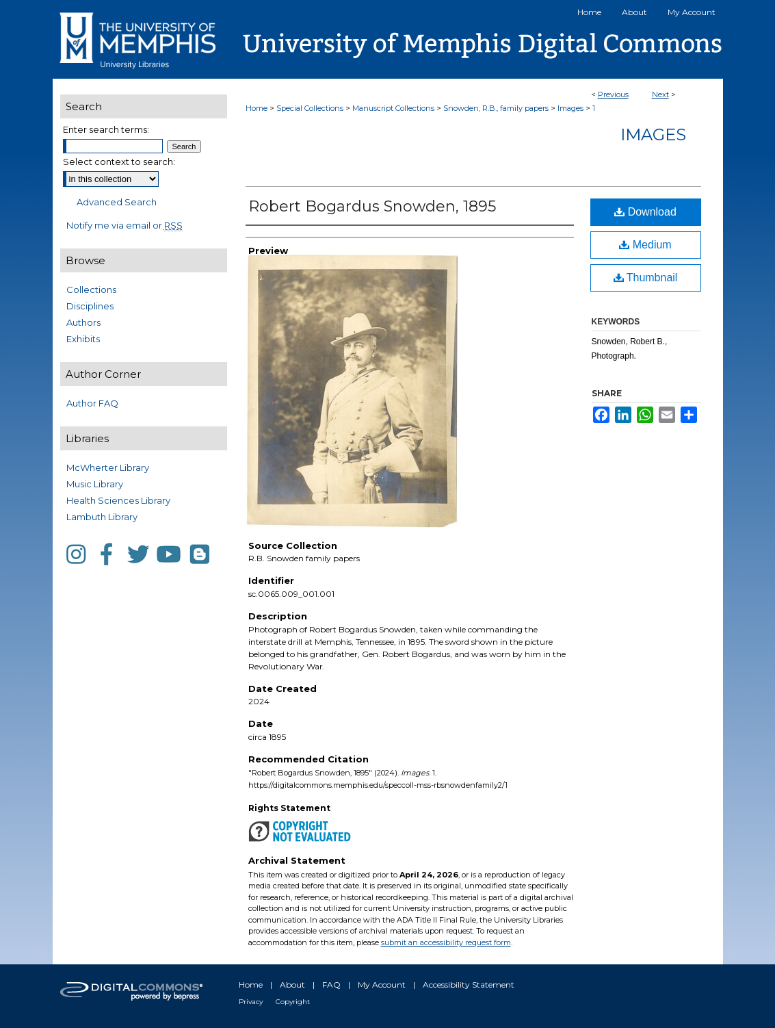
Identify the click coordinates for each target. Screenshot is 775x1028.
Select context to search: (119, 161)
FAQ (331, 984)
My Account (382, 984)
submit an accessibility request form (446, 942)
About (292, 984)
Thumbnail (646, 277)
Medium (645, 244)
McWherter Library (107, 467)
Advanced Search (117, 201)
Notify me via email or (124, 225)
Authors (83, 322)
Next (660, 94)
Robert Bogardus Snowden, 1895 (372, 206)
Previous (613, 94)
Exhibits (83, 338)
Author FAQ (92, 403)
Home (256, 108)
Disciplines (90, 305)
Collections (91, 289)
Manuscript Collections (393, 108)
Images (570, 108)
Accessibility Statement (468, 984)
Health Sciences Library (118, 500)
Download (645, 212)
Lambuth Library (101, 516)
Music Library (94, 483)
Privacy (251, 1001)
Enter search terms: (106, 129)
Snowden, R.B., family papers (496, 108)
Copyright (293, 1001)
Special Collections (309, 108)
